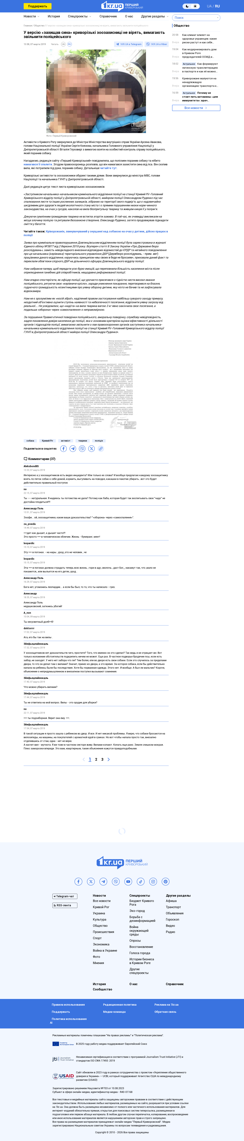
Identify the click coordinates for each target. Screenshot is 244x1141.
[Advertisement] (96, 790)
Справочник (108, 16)
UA (209, 6)
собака (30, 440)
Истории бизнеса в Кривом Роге (141, 961)
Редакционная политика (119, 1004)
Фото (96, 957)
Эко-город (137, 911)
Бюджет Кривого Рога (141, 902)
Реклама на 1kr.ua (166, 1004)
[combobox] (194, 18)
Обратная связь (165, 1011)
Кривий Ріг (47, 440)
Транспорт (173, 907)
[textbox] (194, 18)
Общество (100, 926)
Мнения (98, 963)
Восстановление (141, 947)
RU (217, 6)
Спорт (97, 938)
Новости (30, 16)
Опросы (135, 940)
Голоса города (139, 953)
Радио (170, 932)
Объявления (174, 913)
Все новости (194, 108)
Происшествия (103, 932)
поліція (99, 440)
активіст (65, 440)
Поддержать (37, 6)
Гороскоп (172, 919)
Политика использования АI (68, 1020)
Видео (170, 926)
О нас (129, 16)
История (54, 16)
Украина (99, 913)
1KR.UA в (130, 44)
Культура (99, 919)
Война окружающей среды (138, 930)
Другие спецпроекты (139, 971)
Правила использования (68, 1004)
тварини (82, 440)
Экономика (101, 944)
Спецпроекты (78, 16)
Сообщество (102, 989)
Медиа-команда (114, 1011)
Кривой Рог (101, 907)
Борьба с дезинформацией (142, 919)
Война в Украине (105, 950)
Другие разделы (153, 16)
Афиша (171, 901)
